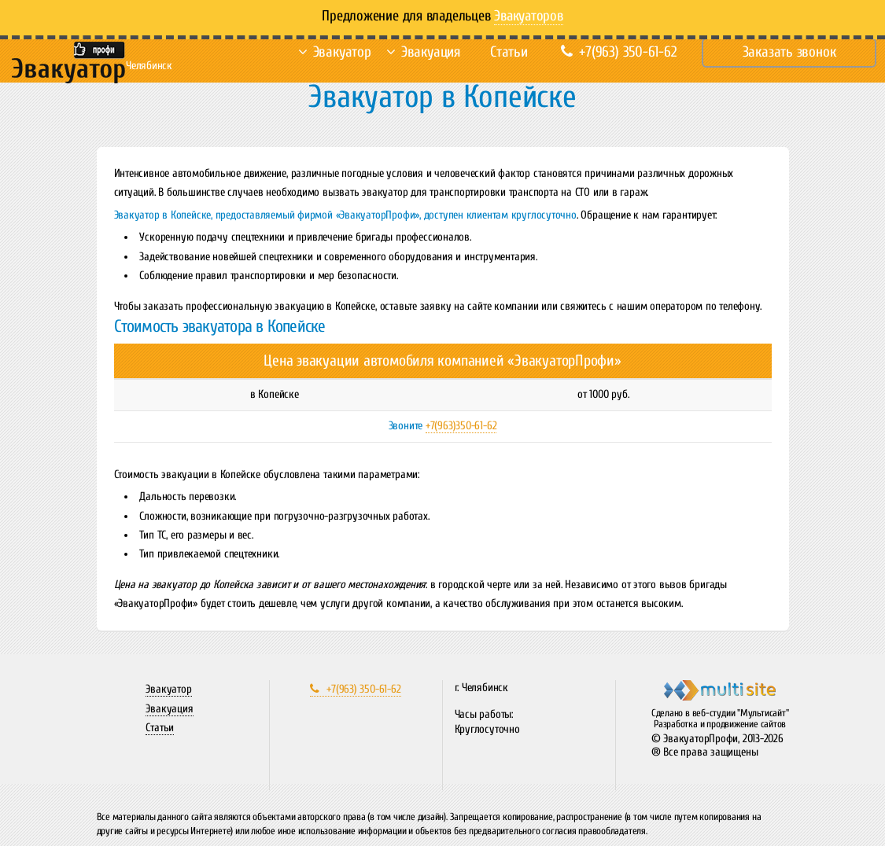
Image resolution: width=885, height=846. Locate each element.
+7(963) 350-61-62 (619, 52)
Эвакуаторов (528, 15)
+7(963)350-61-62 (461, 425)
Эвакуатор (342, 52)
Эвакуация (430, 52)
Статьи (509, 52)
